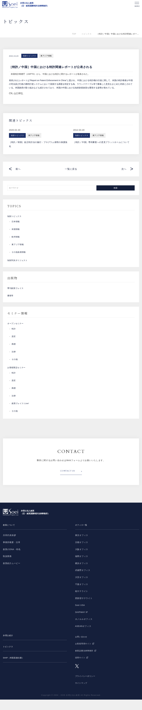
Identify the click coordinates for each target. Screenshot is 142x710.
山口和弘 (18, 93)
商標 (14, 353)
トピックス (86, 34)
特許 (14, 337)
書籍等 (10, 302)
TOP (74, 34)
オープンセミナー (16, 331)
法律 (14, 360)
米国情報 (16, 231)
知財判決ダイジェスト (18, 263)
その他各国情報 (19, 254)
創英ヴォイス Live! (21, 414)
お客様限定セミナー (17, 377)
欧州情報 (16, 238)
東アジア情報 (46, 56)
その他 (15, 368)
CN (10, 93)
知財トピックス (29, 56)
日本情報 (16, 223)
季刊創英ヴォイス (16, 293)
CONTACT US (68, 481)
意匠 (14, 345)
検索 (115, 188)
